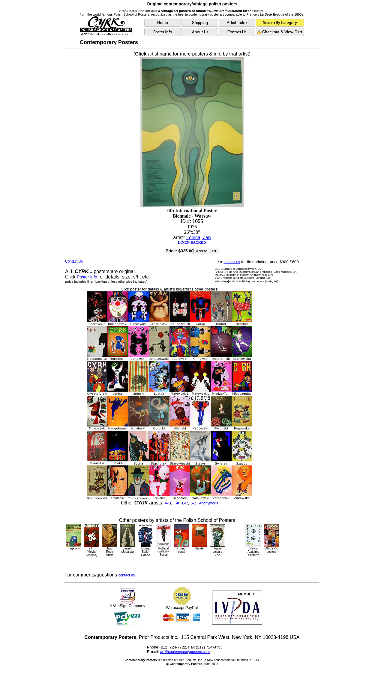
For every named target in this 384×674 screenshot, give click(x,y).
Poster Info (87, 277)
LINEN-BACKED (192, 242)
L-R (185, 503)
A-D (168, 503)
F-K (176, 503)
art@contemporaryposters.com (185, 652)
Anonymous (208, 503)
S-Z (193, 503)
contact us (232, 262)
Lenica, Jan (198, 237)
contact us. (127, 575)
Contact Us (74, 261)
